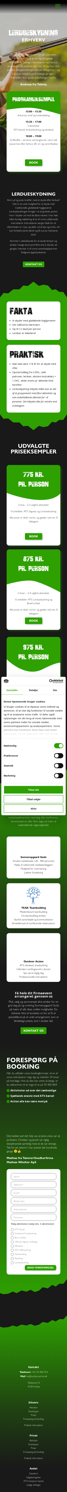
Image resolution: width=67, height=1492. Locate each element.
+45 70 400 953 (40, 1372)
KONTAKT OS (33, 264)
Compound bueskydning (23, 1233)
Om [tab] (55, 690)
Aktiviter (33, 1407)
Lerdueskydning (19, 1262)
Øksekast (17, 1246)
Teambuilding (18, 1254)
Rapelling (17, 1258)
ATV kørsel (18, 1229)
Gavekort (33, 1473)
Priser (33, 1415)
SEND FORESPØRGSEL (40, 1267)
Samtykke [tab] (12, 690)
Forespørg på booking (33, 1418)
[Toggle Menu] (57, 5)
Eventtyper (33, 1411)
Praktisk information (33, 1425)
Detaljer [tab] (33, 690)
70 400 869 (50, 1084)
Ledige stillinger (33, 1484)
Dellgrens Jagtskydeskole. (33, 252)
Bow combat (18, 1237)
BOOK (33, 162)
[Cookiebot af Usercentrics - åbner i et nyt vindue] (49, 681)
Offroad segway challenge (24, 1241)
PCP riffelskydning (21, 1250)
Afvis (34, 808)
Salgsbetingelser (33, 1477)
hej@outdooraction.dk (36, 1376)
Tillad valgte (33, 799)
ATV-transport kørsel (33, 1481)
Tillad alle (33, 789)
